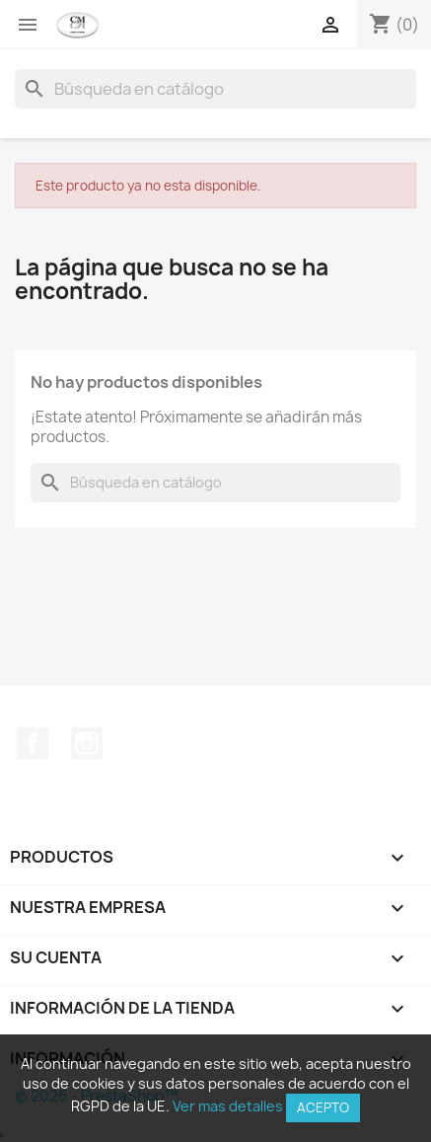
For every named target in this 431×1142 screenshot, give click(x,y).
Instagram (87, 743)
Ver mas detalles (228, 1106)
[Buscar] (215, 89)
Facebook (32, 743)
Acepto (323, 1107)
